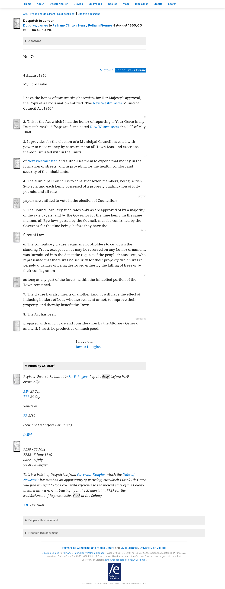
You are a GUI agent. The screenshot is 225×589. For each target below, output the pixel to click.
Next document (66, 13)
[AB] (27, 434)
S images (95, 3)
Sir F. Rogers (78, 376)
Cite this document (89, 13)
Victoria (106, 70)
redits (157, 3)
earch (172, 3)
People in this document (43, 520)
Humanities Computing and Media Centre (88, 547)
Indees (112, 3)
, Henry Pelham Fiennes (82, 25)
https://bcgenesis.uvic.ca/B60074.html (125, 559)
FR (25, 415)
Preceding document (42, 13)
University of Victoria (153, 547)
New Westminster (107, 103)
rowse (78, 3)
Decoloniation (59, 3)
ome (27, 3)
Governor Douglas (91, 474)
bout (40, 3)
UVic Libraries (129, 547)
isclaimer (141, 3)
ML (25, 13)
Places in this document (43, 533)
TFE (26, 396)
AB (26, 391)
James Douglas (88, 346)
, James (35, 25)
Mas (126, 3)
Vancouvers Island (130, 70)
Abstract (34, 41)
